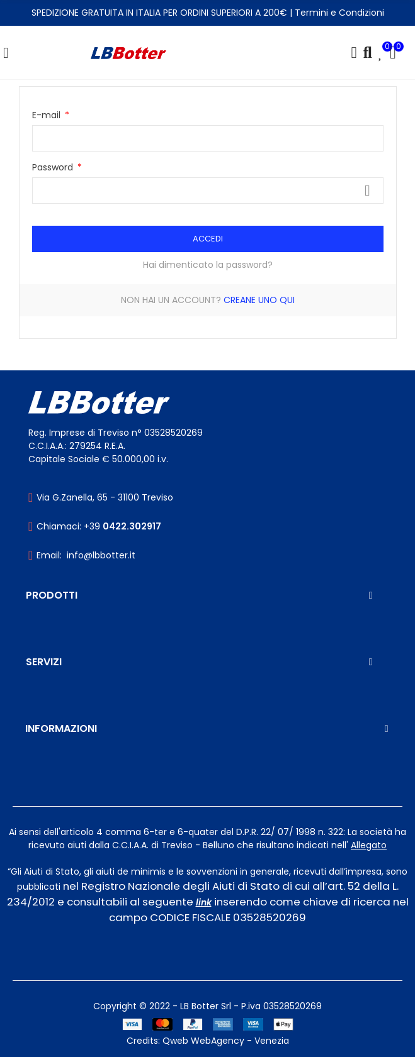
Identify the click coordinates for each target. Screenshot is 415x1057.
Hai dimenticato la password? (208, 264)
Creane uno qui (259, 300)
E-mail (47, 115)
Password (54, 167)
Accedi (208, 239)
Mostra (368, 190)
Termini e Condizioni (339, 12)
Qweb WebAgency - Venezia (225, 1040)
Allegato (369, 845)
